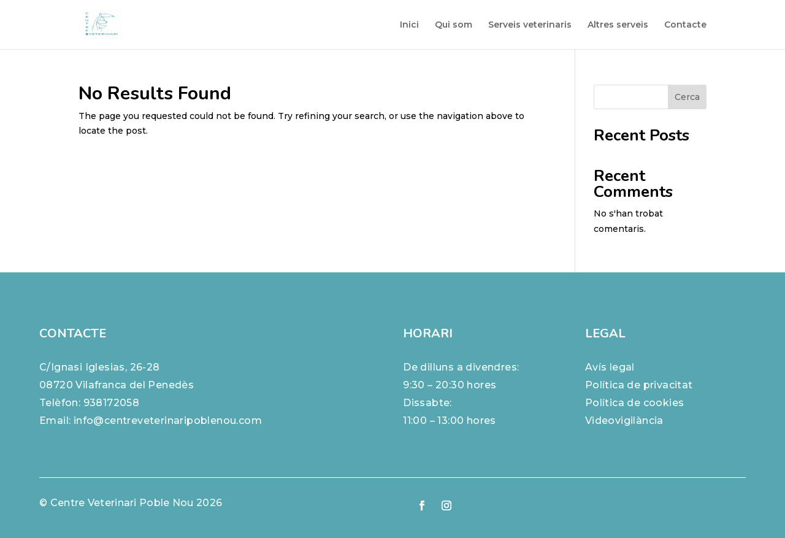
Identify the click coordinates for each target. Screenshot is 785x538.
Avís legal (610, 367)
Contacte (685, 25)
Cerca (687, 96)
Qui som (453, 25)
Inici (409, 25)
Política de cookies (634, 403)
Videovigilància (624, 420)
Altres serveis (618, 25)
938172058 (111, 403)
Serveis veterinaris (530, 25)
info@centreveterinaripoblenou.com (168, 420)
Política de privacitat (639, 385)
